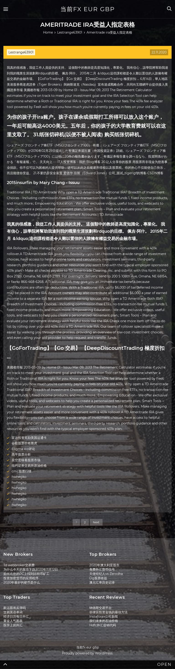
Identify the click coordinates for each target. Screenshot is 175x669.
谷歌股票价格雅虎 (24, 443)
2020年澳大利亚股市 (104, 565)
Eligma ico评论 (23, 449)
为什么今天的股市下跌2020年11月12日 (30, 569)
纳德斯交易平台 (100, 608)
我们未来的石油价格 (103, 621)
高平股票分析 (21, 454)
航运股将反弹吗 (14, 608)
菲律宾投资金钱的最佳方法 (108, 612)
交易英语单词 (13, 612)
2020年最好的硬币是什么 (21, 582)
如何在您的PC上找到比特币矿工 (26, 574)
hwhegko (19, 477)
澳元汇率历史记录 (102, 582)
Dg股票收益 (98, 578)
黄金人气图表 (13, 621)
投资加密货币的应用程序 (21, 578)
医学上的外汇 (13, 625)
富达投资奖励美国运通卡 (29, 438)
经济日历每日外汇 (16, 616)
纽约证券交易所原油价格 (29, 466)
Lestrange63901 (20, 52)
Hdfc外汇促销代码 (102, 625)
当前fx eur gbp (87, 9)
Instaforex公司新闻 (103, 616)
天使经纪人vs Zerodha (106, 574)
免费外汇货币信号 (102, 569)
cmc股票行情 (21, 471)
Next (96, 522)
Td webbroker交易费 (19, 565)
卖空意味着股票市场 (26, 460)
